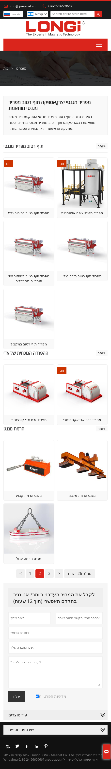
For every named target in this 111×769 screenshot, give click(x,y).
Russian (17, 14)
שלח (16, 696)
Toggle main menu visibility (99, 43)
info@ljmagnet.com (24, 6)
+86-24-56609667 (60, 6)
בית (5, 68)
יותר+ (102, 146)
